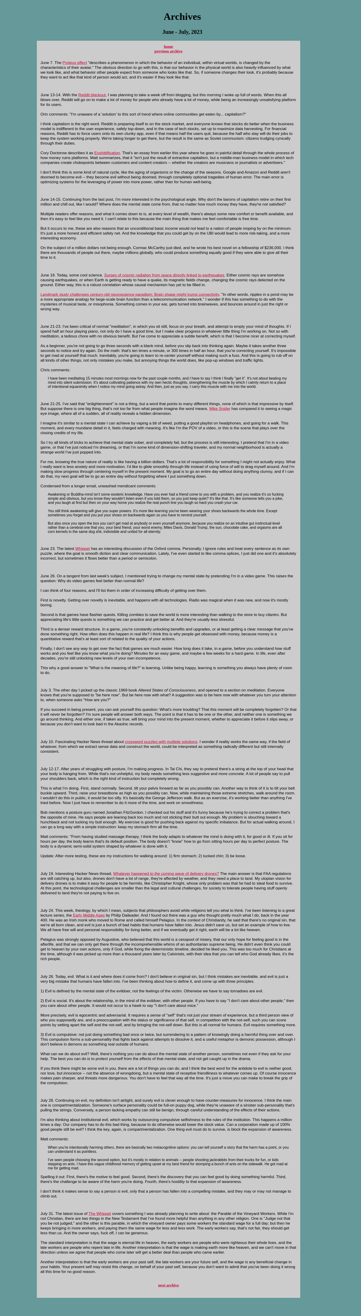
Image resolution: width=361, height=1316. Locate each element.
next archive (168, 1285)
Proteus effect (74, 62)
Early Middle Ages (89, 915)
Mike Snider (219, 408)
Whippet (82, 548)
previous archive (168, 51)
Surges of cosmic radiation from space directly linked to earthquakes (164, 275)
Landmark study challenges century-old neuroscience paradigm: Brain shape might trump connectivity (130, 294)
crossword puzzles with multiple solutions (161, 741)
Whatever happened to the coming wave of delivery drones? (166, 873)
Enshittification (107, 153)
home (168, 46)
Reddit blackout (92, 95)
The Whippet (99, 1213)
